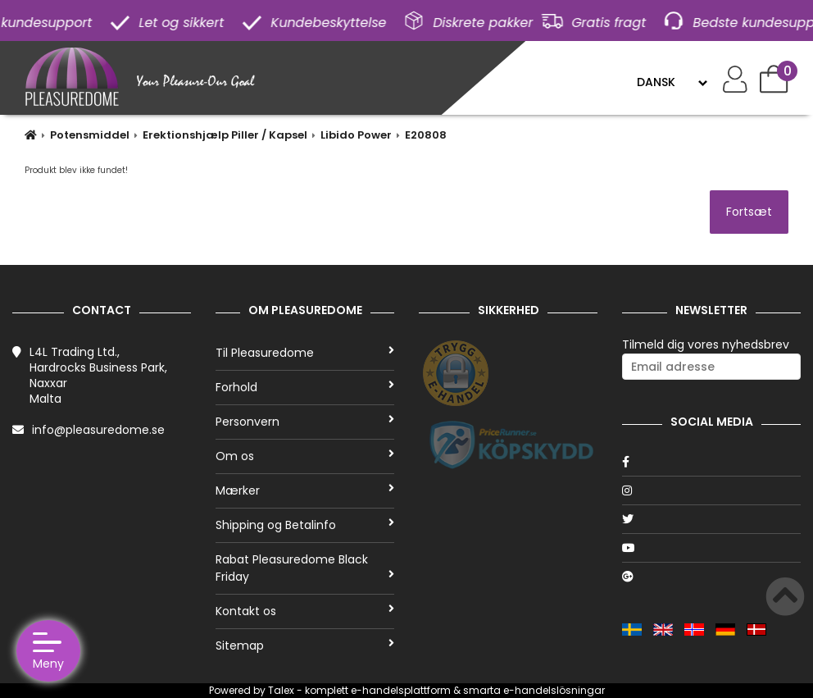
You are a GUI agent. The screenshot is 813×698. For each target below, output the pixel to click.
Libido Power (356, 135)
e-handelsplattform (401, 690)
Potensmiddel (89, 135)
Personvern (305, 421)
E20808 (426, 135)
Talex (281, 690)
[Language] (672, 82)
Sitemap (305, 645)
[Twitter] (711, 519)
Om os (305, 456)
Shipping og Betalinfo (305, 525)
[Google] (711, 577)
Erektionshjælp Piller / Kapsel (225, 135)
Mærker (305, 490)
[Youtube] (711, 548)
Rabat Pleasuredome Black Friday (305, 568)
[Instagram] (711, 490)
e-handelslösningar (554, 690)
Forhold (305, 387)
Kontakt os (305, 611)
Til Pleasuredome (305, 352)
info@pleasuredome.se (98, 430)
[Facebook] (711, 462)
